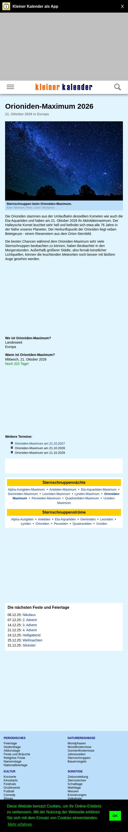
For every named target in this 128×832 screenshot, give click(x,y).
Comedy (9, 795)
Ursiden (101, 523)
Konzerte (10, 776)
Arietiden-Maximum (62, 489)
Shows (8, 798)
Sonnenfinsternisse (81, 750)
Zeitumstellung (78, 776)
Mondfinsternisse (79, 747)
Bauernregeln (77, 761)
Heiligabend (31, 635)
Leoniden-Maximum (56, 494)
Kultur (9, 771)
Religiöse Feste (14, 758)
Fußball (9, 791)
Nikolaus (29, 615)
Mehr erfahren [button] (20, 824)
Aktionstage (12, 750)
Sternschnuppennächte (64, 482)
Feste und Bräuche (17, 754)
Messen (73, 791)
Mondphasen (77, 743)
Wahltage (74, 787)
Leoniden (106, 519)
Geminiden (88, 519)
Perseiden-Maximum (46, 498)
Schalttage (75, 784)
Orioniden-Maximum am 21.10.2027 (40, 443)
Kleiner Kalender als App (35, 6)
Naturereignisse (81, 738)
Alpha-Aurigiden (22, 519)
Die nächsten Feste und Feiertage (38, 607)
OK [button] (115, 816)
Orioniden (42, 523)
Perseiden (61, 523)
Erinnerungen (77, 795)
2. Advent (30, 620)
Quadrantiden (82, 523)
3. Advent (30, 625)
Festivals (10, 784)
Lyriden (26, 523)
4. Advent (30, 630)
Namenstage (13, 761)
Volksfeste (75, 798)
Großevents (12, 787)
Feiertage (10, 743)
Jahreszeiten (77, 754)
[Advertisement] (64, 47)
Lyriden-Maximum (87, 494)
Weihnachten (32, 640)
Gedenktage (12, 747)
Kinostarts (11, 780)
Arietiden (44, 519)
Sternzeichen (77, 780)
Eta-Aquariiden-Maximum (99, 489)
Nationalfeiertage (15, 765)
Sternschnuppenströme (64, 512)
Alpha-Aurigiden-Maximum (26, 489)
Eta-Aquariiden (65, 519)
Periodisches (15, 738)
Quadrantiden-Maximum (82, 498)
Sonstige (75, 771)
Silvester (29, 645)
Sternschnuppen (79, 758)
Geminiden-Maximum (23, 494)
